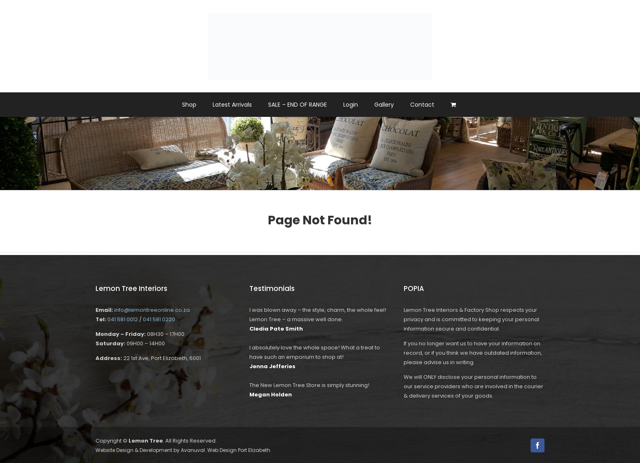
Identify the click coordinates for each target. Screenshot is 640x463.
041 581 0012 (122, 319)
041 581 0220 (159, 319)
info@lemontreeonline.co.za (152, 310)
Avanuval (193, 450)
